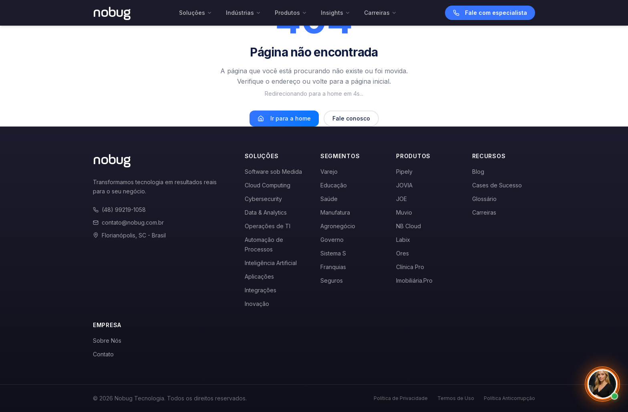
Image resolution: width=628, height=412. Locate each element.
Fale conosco (351, 118)
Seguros (331, 280)
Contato (103, 354)
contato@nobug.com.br (128, 222)
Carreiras (380, 12)
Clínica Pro (410, 266)
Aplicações (259, 276)
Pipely (404, 171)
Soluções (195, 12)
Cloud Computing (267, 185)
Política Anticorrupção (509, 398)
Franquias (333, 266)
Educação (333, 185)
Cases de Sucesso (497, 185)
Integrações (260, 290)
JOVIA (404, 185)
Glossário (484, 198)
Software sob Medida (273, 171)
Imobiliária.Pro (414, 280)
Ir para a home (284, 118)
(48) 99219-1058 (119, 209)
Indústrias (243, 12)
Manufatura (335, 212)
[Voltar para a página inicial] (112, 13)
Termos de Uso (455, 398)
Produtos (291, 12)
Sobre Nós (107, 340)
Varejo (329, 171)
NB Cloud (408, 226)
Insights (335, 12)
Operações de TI (267, 226)
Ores (402, 253)
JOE (401, 198)
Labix (403, 239)
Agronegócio (337, 226)
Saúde (329, 198)
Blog (478, 171)
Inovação (257, 303)
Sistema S (333, 253)
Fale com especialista (490, 12)
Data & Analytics (266, 212)
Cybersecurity (263, 198)
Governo (332, 239)
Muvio (404, 212)
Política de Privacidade (401, 398)
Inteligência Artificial (271, 262)
